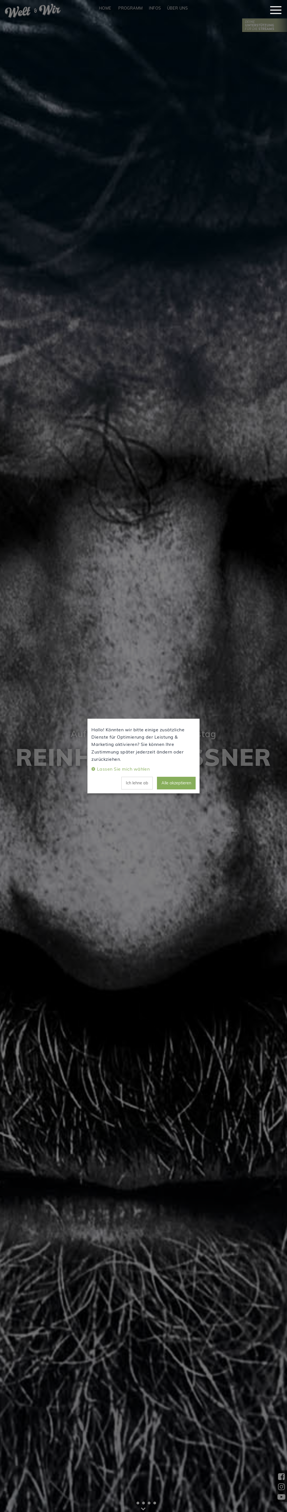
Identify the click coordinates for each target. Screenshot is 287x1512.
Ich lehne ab (137, 782)
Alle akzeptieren (176, 782)
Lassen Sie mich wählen (123, 769)
